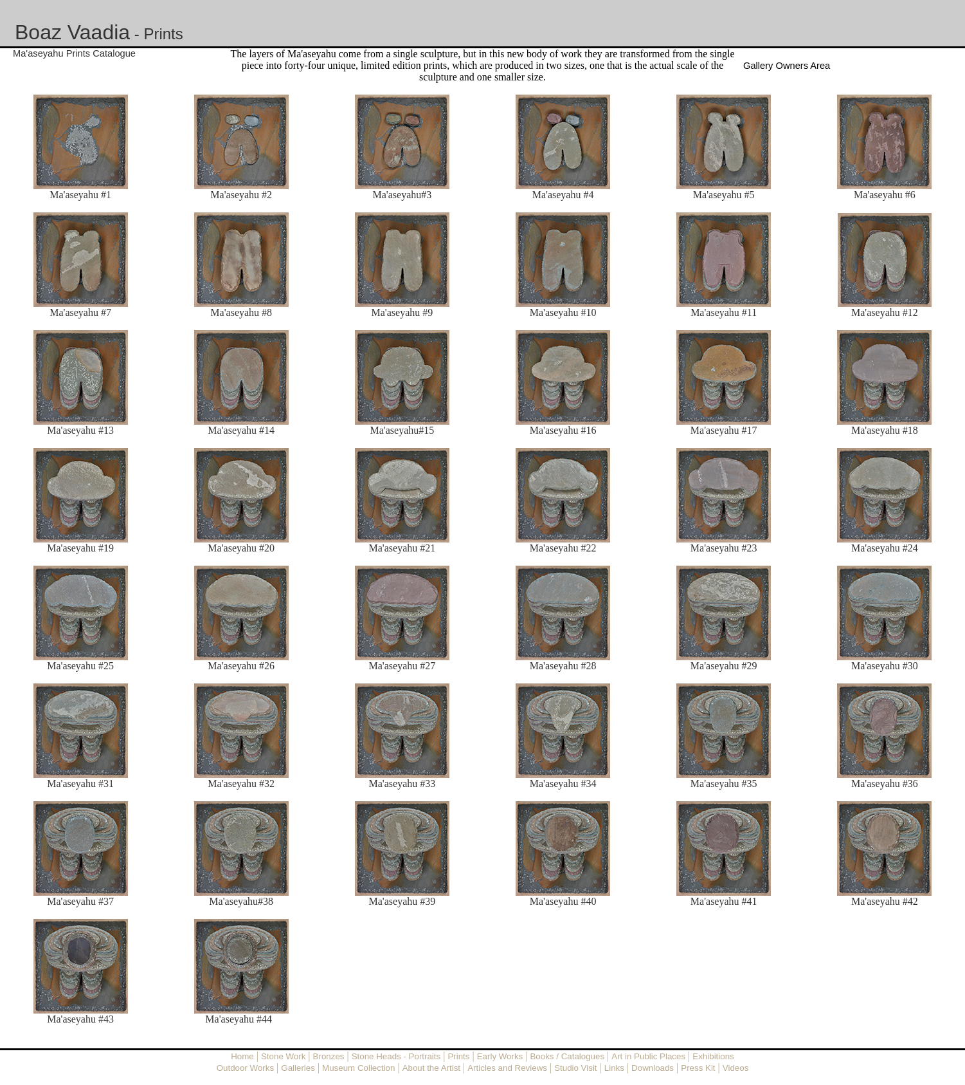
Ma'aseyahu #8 (241, 312)
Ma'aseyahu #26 (241, 665)
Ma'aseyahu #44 (238, 1019)
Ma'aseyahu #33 (402, 783)
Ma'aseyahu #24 (884, 547)
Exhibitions (713, 1056)
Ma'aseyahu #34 (563, 783)
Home (242, 1056)
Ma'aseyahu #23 (723, 547)
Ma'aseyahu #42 (884, 901)
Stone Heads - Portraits (396, 1056)
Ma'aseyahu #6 (884, 194)
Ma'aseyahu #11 (723, 312)
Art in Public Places (648, 1056)
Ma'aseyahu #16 (563, 430)
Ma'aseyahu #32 (241, 783)
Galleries (298, 1068)
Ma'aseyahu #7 (80, 312)
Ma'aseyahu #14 (241, 430)
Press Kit (698, 1068)
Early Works (500, 1056)
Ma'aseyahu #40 (563, 901)
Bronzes (329, 1056)
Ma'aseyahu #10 (563, 312)
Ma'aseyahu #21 (402, 547)
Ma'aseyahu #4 (563, 194)
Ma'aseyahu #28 (563, 665)
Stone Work (283, 1056)
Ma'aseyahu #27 (402, 665)
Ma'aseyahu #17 (723, 430)
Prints (163, 33)
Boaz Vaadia (72, 32)
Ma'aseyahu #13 (80, 430)
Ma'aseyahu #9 (402, 312)
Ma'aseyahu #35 (723, 783)
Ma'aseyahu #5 (724, 194)
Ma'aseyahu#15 (402, 430)
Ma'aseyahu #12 (884, 312)
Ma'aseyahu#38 (241, 901)
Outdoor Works (245, 1068)
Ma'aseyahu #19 (80, 547)
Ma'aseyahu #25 (80, 665)
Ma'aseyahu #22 (563, 547)
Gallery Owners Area (786, 65)
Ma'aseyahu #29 (723, 665)
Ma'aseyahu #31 (80, 783)
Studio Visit (575, 1068)
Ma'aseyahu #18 (884, 430)
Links (614, 1068)
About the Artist (431, 1068)
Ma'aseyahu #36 (884, 783)
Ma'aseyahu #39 (402, 901)
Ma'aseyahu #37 (80, 901)
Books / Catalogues (567, 1056)
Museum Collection (358, 1068)
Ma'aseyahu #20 (241, 547)
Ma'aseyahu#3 (402, 194)
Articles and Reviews (507, 1068)
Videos (736, 1068)
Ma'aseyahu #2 (241, 194)
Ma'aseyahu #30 (884, 665)
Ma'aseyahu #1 (80, 194)
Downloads (652, 1068)
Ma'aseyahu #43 (80, 1019)
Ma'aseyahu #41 (723, 901)
